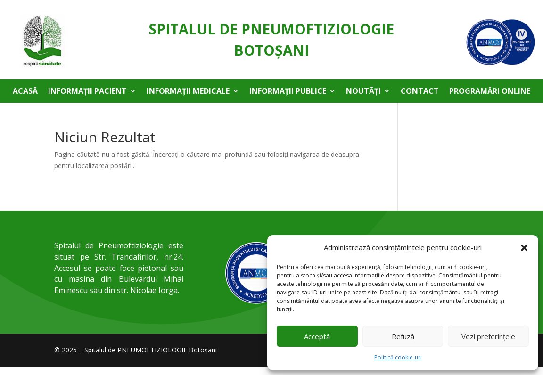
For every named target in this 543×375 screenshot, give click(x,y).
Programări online (489, 92)
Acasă (25, 92)
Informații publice (287, 92)
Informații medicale (188, 92)
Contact (420, 92)
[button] (524, 248)
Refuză (403, 336)
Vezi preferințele (488, 336)
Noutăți (363, 92)
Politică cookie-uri (398, 357)
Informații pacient (87, 92)
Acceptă (317, 336)
